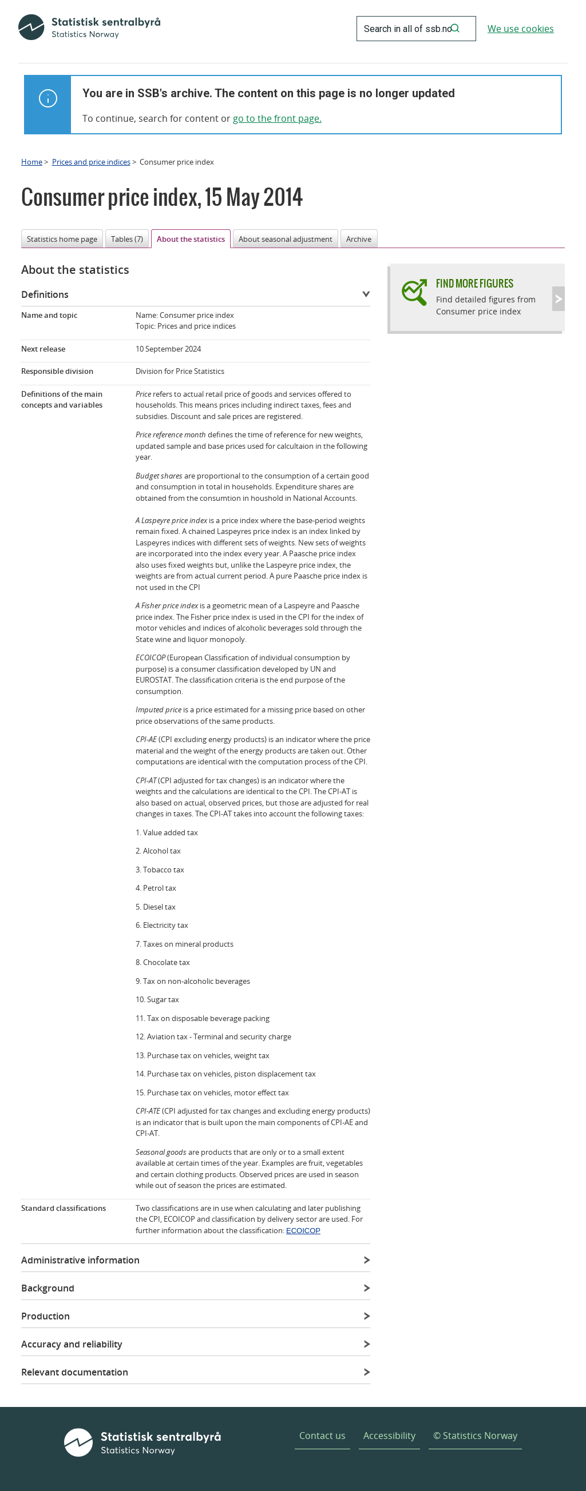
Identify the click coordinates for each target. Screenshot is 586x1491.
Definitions (45, 294)
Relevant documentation (74, 1372)
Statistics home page (62, 239)
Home (31, 162)
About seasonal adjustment (285, 239)
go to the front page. (277, 118)
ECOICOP (303, 1230)
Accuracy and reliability (71, 1344)
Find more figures (474, 283)
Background (47, 1288)
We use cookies (521, 28)
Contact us (322, 1435)
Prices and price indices (91, 162)
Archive (358, 239)
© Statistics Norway (475, 1435)
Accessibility (389, 1435)
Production (45, 1316)
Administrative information (80, 1260)
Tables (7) (127, 239)
